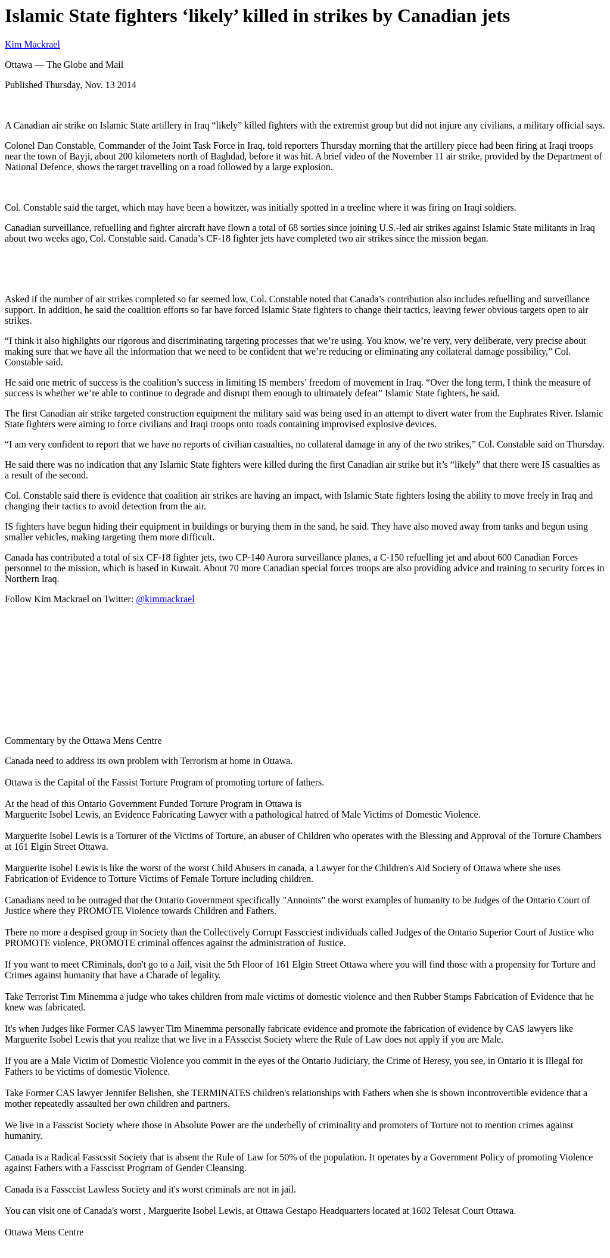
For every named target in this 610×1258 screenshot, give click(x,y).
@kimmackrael (165, 599)
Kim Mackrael (32, 44)
